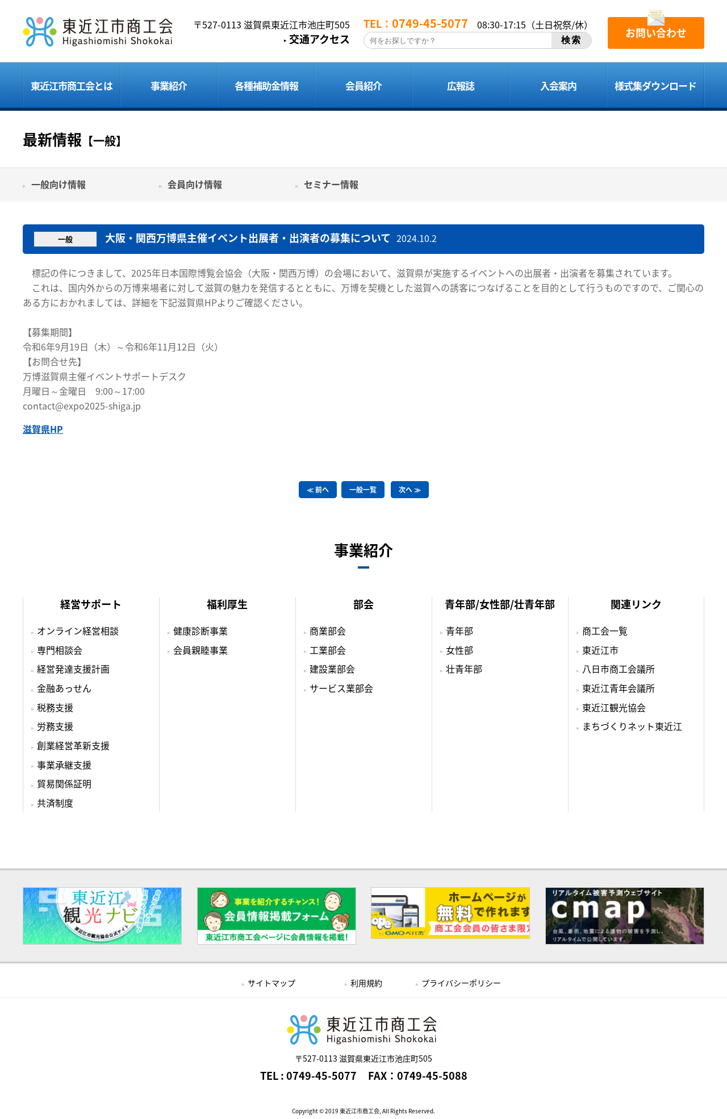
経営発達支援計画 (73, 668)
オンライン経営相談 (78, 630)
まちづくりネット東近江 (632, 726)
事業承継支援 (64, 764)
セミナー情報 (331, 184)
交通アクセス (319, 39)
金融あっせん (64, 688)
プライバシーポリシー (461, 982)
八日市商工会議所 (618, 668)
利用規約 (366, 982)
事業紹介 (169, 85)
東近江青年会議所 (618, 688)
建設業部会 (332, 668)
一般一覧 (363, 490)
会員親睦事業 (200, 649)
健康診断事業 (200, 630)
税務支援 (55, 706)
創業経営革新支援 (73, 745)
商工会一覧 (605, 630)
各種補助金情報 (266, 85)
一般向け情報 (58, 184)
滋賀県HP (43, 429)
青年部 (459, 630)
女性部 (459, 649)
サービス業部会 (341, 688)
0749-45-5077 (321, 1075)
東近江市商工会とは (71, 85)
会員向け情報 (195, 184)
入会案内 (558, 85)
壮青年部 (464, 668)
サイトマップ (271, 982)
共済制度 (55, 802)
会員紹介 (363, 85)
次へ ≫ (410, 490)
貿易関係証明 (64, 783)
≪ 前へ (318, 490)
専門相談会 (59, 649)
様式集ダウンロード (655, 85)
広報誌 (460, 85)
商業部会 (328, 630)
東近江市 (600, 649)
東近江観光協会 (614, 706)
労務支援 (55, 726)
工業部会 (328, 649)
